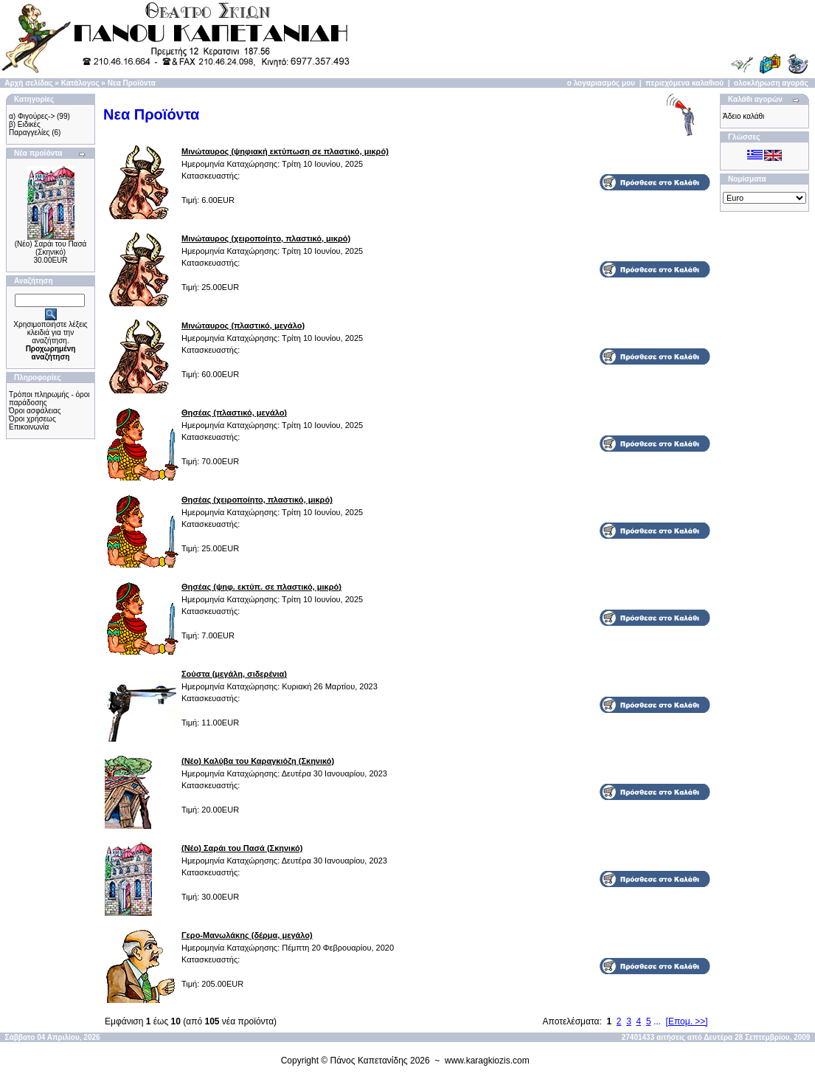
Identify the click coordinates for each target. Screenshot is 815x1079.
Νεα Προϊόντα (132, 83)
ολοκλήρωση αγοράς (771, 83)
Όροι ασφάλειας (35, 411)
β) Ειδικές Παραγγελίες (29, 128)
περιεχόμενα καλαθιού (684, 83)
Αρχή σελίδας (28, 83)
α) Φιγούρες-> (32, 116)
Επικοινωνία (29, 427)
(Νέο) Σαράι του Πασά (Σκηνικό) (51, 248)
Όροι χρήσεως (32, 419)
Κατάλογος (80, 83)
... (657, 1021)
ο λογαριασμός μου (601, 83)
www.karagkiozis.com (487, 1060)
